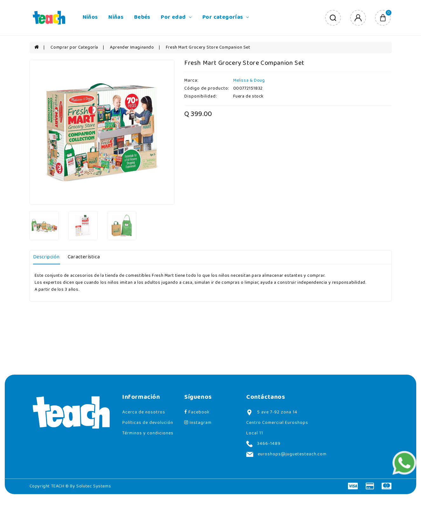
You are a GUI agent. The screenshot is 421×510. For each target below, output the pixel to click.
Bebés (142, 17)
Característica (84, 257)
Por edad (176, 17)
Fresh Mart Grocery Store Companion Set (208, 47)
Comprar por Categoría (74, 47)
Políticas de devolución (147, 422)
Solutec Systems (93, 486)
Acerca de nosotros (143, 412)
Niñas (115, 17)
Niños (90, 17)
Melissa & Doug (249, 80)
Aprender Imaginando (132, 47)
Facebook (197, 412)
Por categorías (225, 17)
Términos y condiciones (147, 433)
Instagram (198, 422)
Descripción (46, 257)
